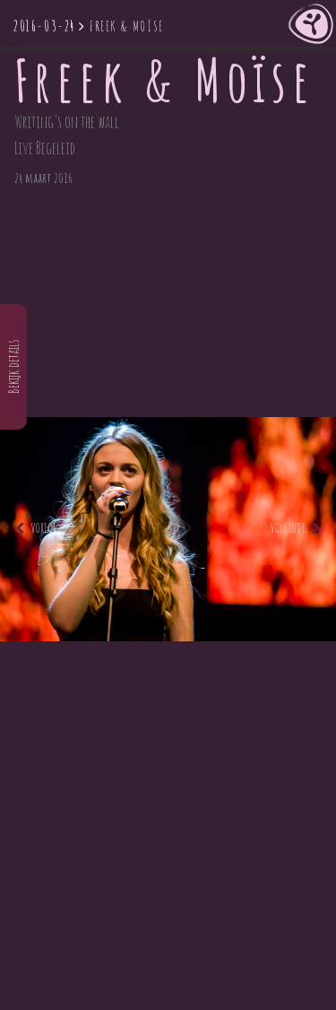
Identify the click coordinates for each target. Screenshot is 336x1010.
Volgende (295, 527)
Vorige (35, 527)
